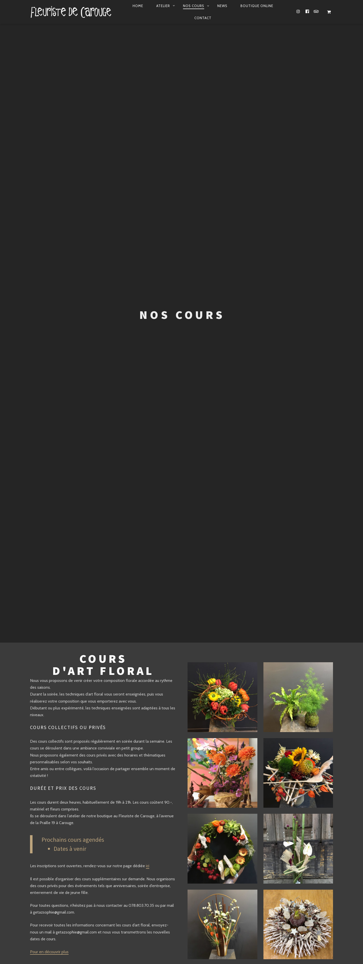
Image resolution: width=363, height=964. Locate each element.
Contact (202, 18)
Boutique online (256, 6)
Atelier (163, 6)
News (222, 6)
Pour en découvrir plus (49, 951)
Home (138, 6)
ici (147, 866)
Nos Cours (193, 6)
